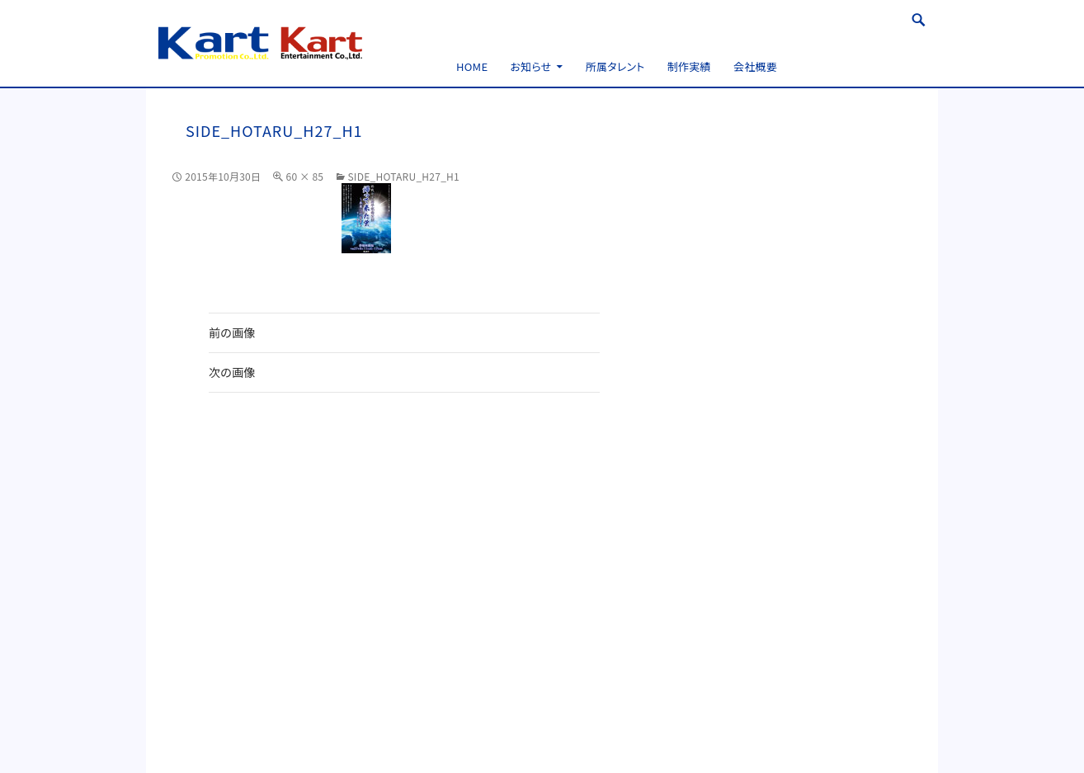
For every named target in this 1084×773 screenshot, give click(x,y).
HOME (472, 66)
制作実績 (689, 66)
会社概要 (755, 66)
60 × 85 (304, 176)
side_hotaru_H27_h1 (403, 176)
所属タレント (615, 66)
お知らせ (531, 66)
